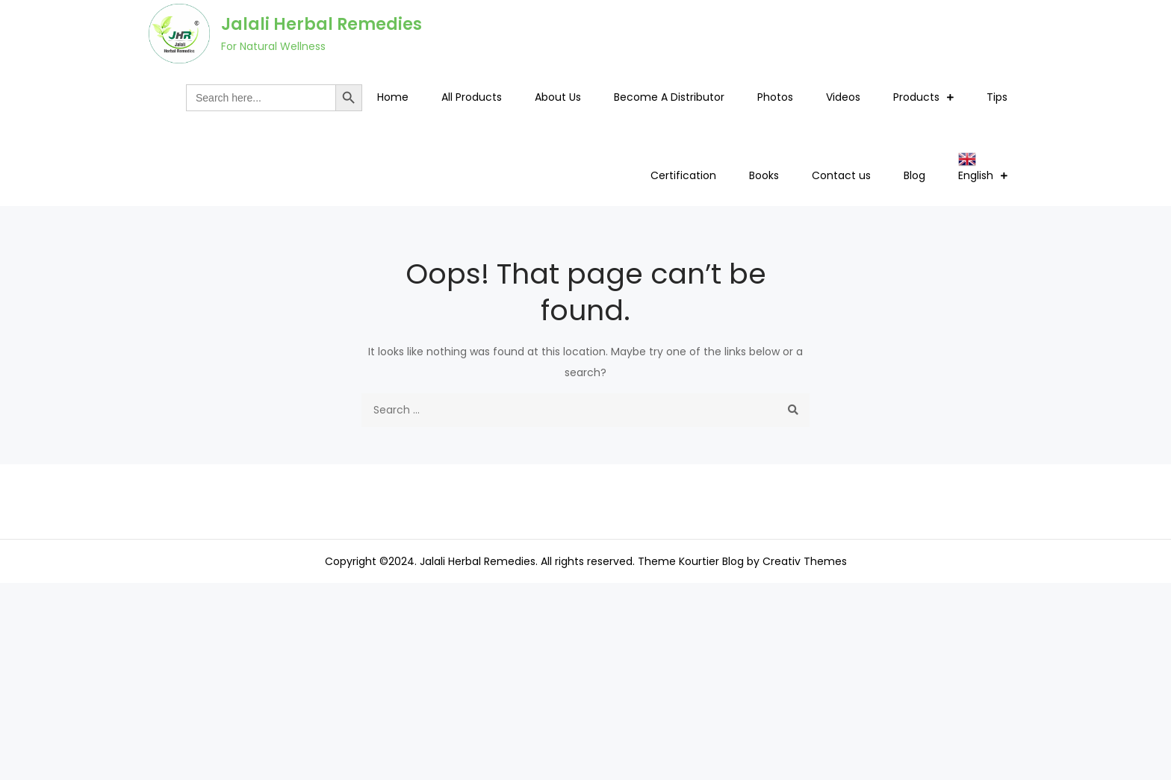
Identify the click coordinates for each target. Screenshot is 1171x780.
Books (764, 175)
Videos (843, 97)
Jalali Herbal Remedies (321, 24)
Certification (683, 175)
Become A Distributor (669, 97)
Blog (914, 175)
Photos (775, 97)
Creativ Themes (804, 561)
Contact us (841, 175)
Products (916, 97)
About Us (558, 97)
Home (393, 97)
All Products (471, 97)
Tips (997, 97)
